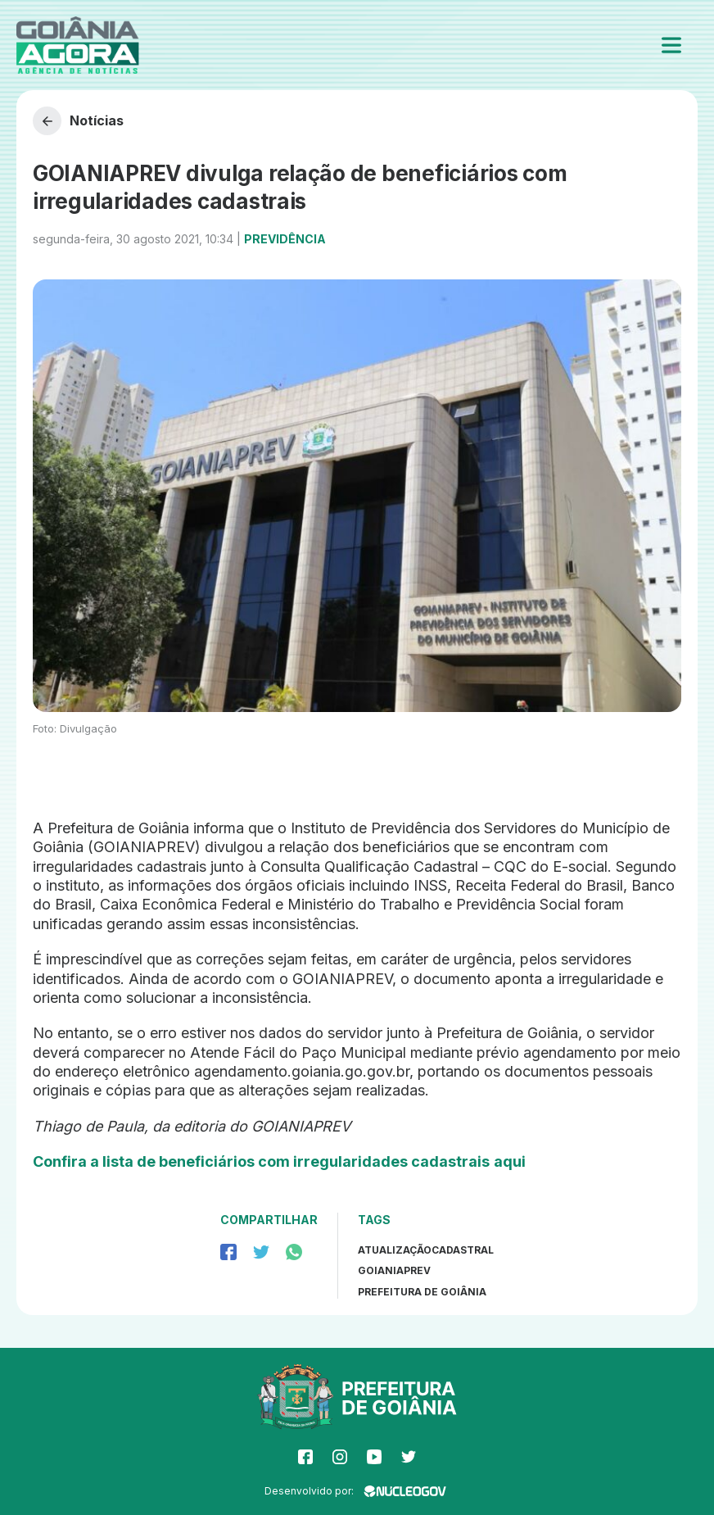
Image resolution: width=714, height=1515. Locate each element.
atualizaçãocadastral (426, 1250)
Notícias (78, 121)
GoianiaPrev (394, 1270)
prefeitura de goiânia (422, 1292)
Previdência (285, 239)
